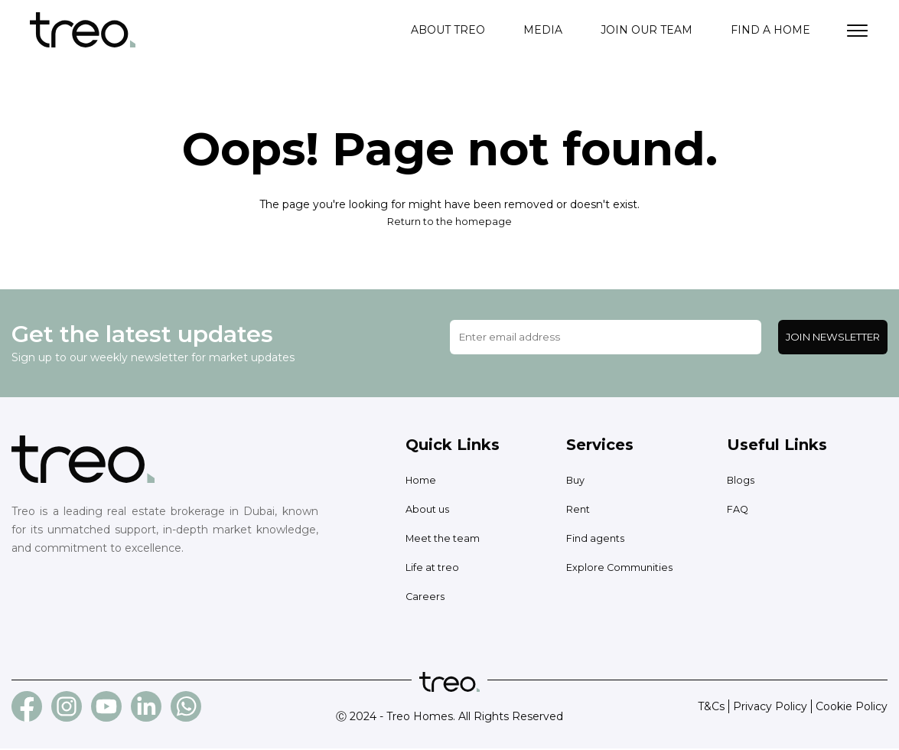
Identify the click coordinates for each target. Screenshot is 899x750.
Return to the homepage (450, 223)
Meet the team (447, 539)
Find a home (770, 31)
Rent (579, 510)
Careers (426, 598)
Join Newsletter (833, 338)
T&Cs (711, 708)
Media (542, 31)
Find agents (598, 539)
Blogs (742, 481)
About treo (448, 31)
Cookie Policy (852, 708)
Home (423, 481)
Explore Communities (624, 569)
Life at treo (435, 569)
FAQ (739, 510)
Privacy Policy (770, 708)
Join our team (646, 31)
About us (430, 510)
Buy (577, 481)
